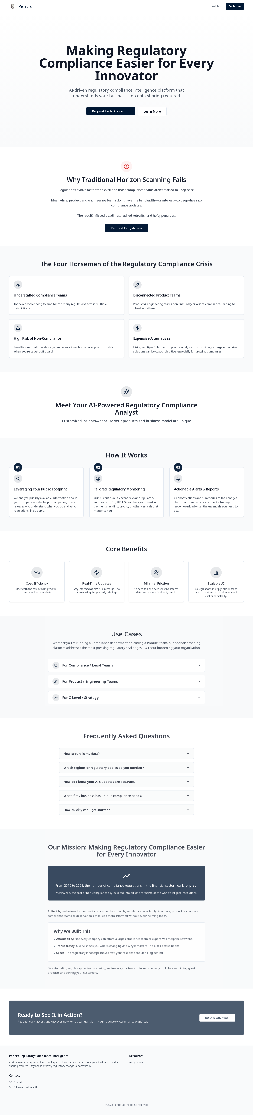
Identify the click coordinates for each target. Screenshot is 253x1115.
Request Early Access (110, 112)
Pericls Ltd (119, 1104)
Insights (216, 6)
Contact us (235, 6)
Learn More (152, 112)
